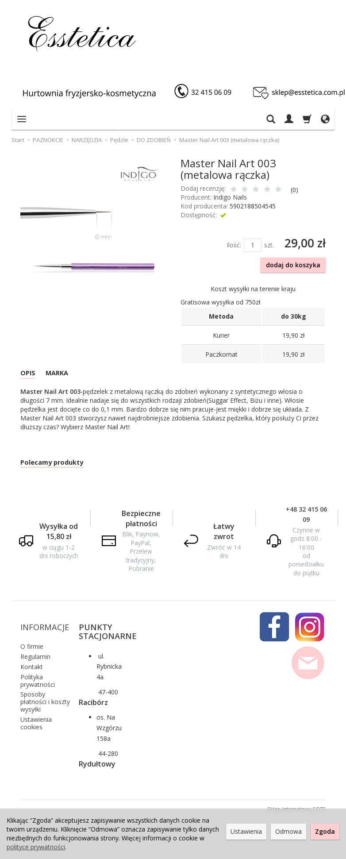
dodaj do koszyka (293, 265)
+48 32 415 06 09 (306, 521)
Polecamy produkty (59, 467)
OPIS (30, 375)
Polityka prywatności (37, 673)
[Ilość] (252, 245)
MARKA (64, 375)
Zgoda (325, 831)
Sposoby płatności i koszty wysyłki (45, 694)
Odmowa (288, 831)
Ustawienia (246, 831)
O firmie (31, 639)
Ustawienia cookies (36, 715)
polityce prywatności (36, 847)
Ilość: (234, 245)
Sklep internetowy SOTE (296, 801)
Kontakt (31, 659)
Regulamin (35, 649)
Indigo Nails (230, 197)
